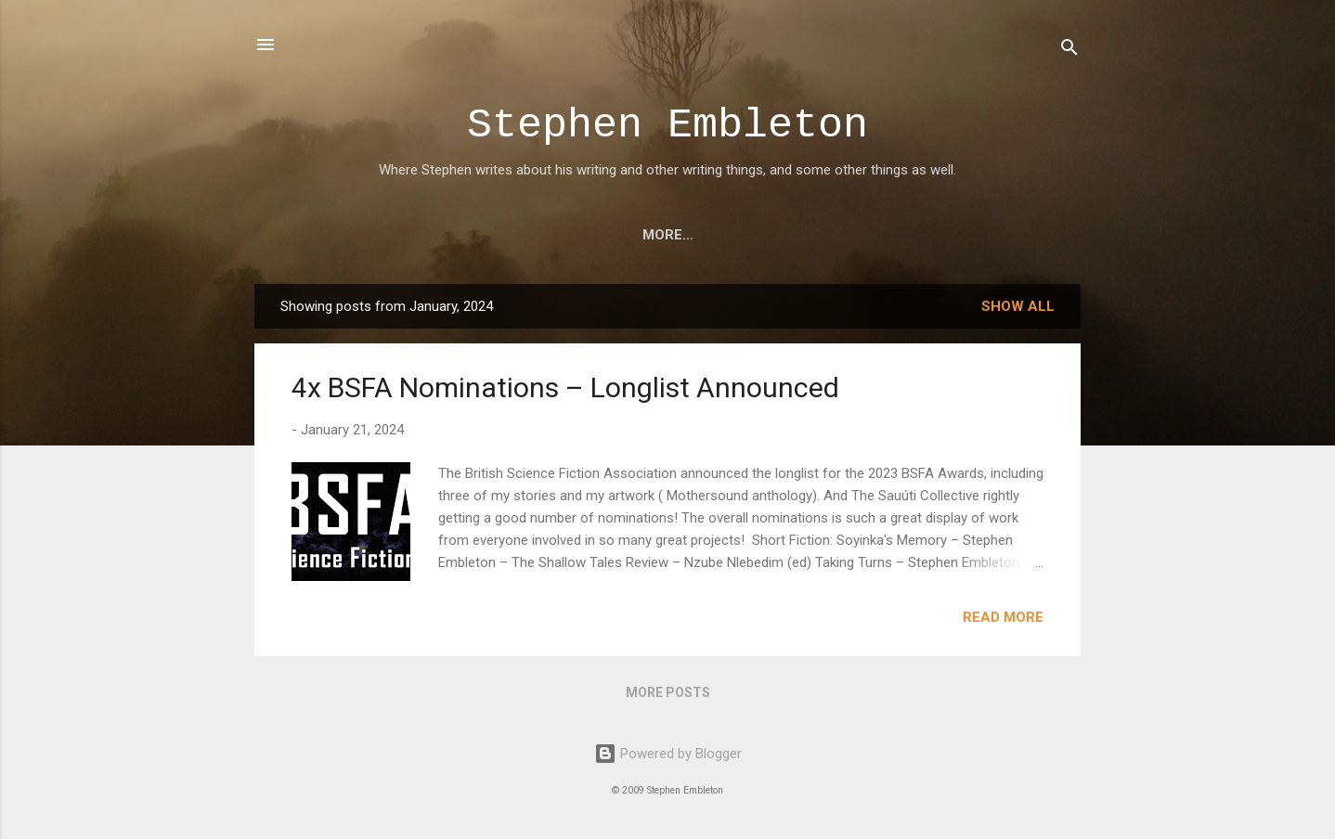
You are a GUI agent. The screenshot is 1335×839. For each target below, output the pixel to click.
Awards (752, 234)
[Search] (1069, 50)
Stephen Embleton (667, 125)
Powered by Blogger (668, 753)
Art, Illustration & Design (503, 234)
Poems (663, 234)
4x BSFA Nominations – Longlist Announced (565, 387)
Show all (1018, 306)
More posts (668, 692)
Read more (1003, 617)
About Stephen (874, 234)
